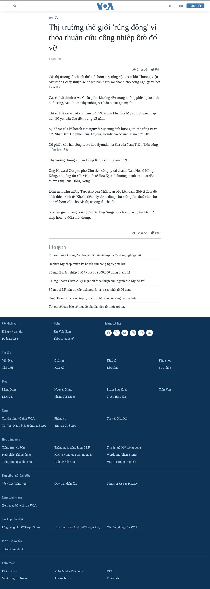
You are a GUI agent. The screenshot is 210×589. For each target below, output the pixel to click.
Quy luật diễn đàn (65, 484)
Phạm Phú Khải (117, 390)
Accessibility (62, 578)
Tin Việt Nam (62, 332)
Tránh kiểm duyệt (13, 549)
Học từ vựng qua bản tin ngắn (73, 455)
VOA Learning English (121, 462)
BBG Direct (9, 571)
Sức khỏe (165, 368)
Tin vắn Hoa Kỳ (117, 419)
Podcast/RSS (10, 339)
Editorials (113, 578)
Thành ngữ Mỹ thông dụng (124, 448)
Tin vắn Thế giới (65, 426)
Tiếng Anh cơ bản (13, 448)
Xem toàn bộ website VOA (19, 506)
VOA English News (14, 578)
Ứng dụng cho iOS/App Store (21, 527)
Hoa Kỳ (59, 368)
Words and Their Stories (122, 455)
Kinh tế (111, 361)
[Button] (139, 69)
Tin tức (53, 18)
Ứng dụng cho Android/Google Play (77, 527)
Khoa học (165, 361)
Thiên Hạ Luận (116, 397)
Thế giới (7, 368)
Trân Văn (165, 390)
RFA (110, 571)
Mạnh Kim (9, 390)
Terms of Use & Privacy (122, 484)
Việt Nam (8, 361)
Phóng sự (60, 419)
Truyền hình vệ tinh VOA (18, 419)
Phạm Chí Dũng (64, 397)
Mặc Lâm (8, 397)
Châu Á (59, 361)
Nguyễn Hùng (63, 390)
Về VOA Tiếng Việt (14, 484)
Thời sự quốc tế (64, 339)
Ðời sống (112, 368)
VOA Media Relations (68, 571)
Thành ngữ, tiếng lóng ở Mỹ (72, 448)
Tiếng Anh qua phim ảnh (17, 462)
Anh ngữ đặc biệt (65, 462)
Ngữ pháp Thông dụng (16, 455)
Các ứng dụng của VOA (122, 527)
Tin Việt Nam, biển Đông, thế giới (24, 426)
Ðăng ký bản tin (12, 332)
